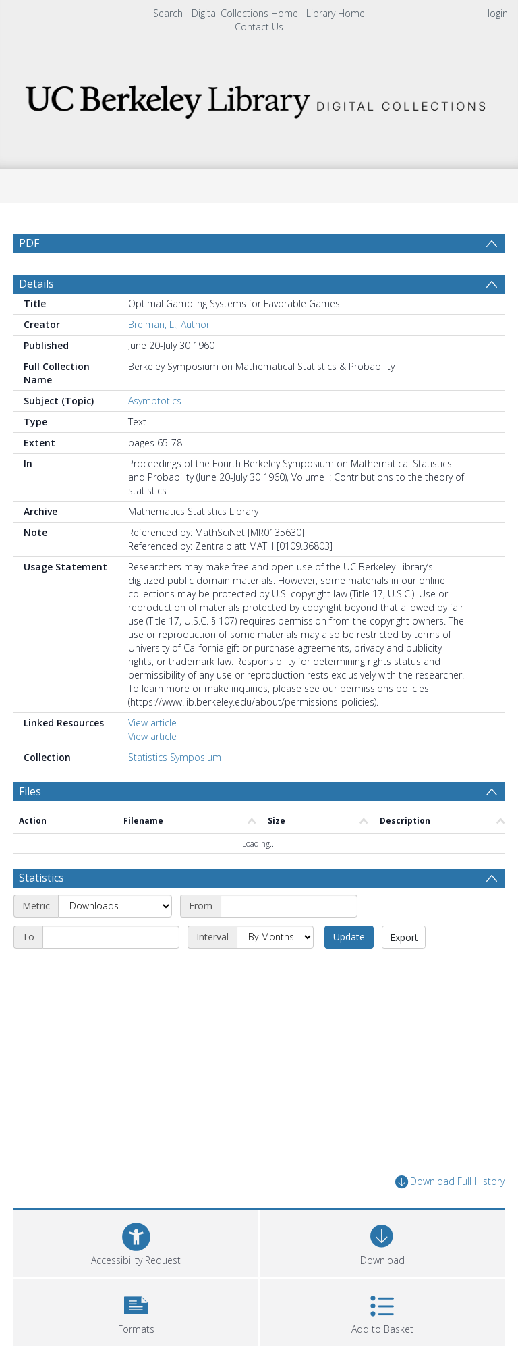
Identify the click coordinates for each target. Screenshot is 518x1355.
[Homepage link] (258, 98)
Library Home (335, 13)
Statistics (41, 877)
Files (30, 791)
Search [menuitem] (168, 13)
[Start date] (289, 906)
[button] (135, 1311)
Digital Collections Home (245, 13)
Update (349, 936)
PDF (29, 243)
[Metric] (115, 906)
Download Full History (450, 1182)
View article (152, 722)
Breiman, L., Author (169, 324)
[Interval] (275, 937)
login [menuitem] (498, 13)
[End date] (110, 937)
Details (36, 283)
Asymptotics (154, 400)
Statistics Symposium (174, 757)
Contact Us (259, 26)
